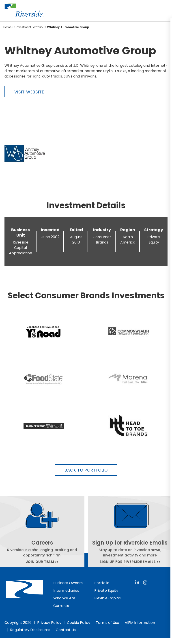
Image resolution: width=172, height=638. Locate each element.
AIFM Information (140, 622)
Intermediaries (66, 590)
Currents (61, 605)
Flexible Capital (107, 598)
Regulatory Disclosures (30, 629)
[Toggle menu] (164, 10)
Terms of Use (107, 622)
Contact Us (66, 629)
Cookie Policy (78, 622)
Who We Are (64, 598)
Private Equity (106, 590)
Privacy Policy (49, 622)
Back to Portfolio (86, 470)
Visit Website (29, 92)
